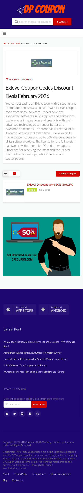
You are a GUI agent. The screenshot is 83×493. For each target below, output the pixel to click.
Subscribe (39, 404)
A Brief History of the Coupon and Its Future (25, 365)
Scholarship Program (60, 474)
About (6, 474)
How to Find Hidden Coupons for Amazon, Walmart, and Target (35, 359)
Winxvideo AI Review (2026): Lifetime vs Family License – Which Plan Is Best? (39, 344)
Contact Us (17, 480)
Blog (5, 480)
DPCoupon (28, 442)
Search (62, 21)
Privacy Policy (20, 474)
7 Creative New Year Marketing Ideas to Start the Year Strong (34, 371)
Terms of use (38, 474)
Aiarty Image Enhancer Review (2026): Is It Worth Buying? (33, 352)
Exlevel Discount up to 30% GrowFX (50, 184)
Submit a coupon (67, 173)
